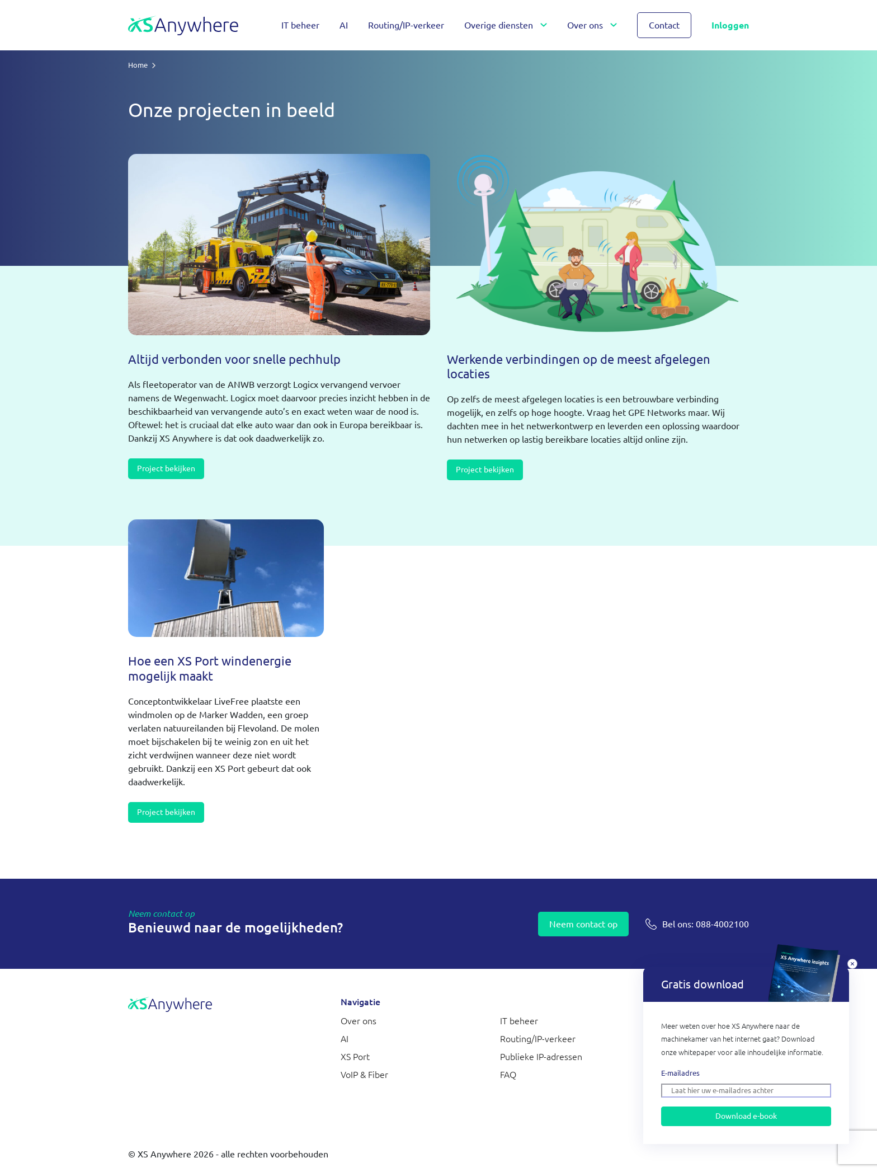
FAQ (508, 1075)
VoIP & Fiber (364, 1075)
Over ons (585, 25)
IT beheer (300, 25)
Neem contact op (583, 924)
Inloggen (730, 25)
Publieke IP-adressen (541, 1057)
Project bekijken (166, 468)
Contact (664, 25)
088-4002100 (705, 924)
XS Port (355, 1057)
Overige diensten (498, 25)
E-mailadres (680, 1073)
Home (138, 65)
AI (344, 25)
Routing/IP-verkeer (406, 25)
